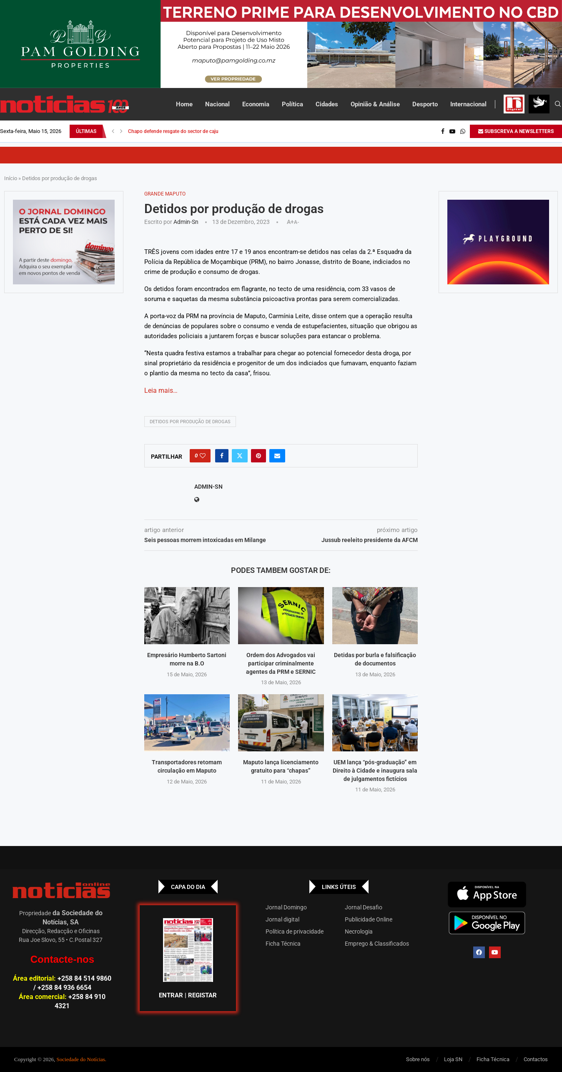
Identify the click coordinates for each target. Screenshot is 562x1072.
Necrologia (359, 931)
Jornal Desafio (363, 907)
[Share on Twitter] (240, 455)
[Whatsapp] (463, 131)
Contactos (536, 1059)
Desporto (425, 104)
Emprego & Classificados (377, 943)
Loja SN (453, 1059)
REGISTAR (202, 995)
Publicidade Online (368, 919)
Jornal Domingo (286, 907)
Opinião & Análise (375, 104)
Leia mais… (161, 390)
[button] (113, 131)
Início (10, 178)
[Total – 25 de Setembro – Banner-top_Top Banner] (281, 44)
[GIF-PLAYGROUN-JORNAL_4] (498, 242)
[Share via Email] (277, 455)
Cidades (327, 104)
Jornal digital (282, 919)
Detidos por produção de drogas (190, 421)
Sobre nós (418, 1059)
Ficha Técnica (283, 943)
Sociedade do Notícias (81, 1059)
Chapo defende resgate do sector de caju (173, 131)
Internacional (468, 104)
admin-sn (185, 221)
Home (184, 104)
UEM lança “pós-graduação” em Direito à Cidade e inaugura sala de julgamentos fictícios (375, 770)
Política (292, 104)
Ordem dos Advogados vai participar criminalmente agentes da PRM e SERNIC (281, 663)
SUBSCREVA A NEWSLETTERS (516, 131)
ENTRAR (171, 995)
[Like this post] (203, 455)
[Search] (558, 104)
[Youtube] (452, 131)
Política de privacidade (295, 931)
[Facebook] (443, 131)
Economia (255, 104)
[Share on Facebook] (221, 455)
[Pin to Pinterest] (258, 455)
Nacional (217, 104)
